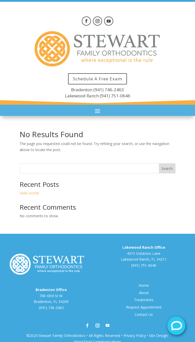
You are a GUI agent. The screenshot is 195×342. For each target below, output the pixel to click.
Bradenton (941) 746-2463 (97, 90)
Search (167, 168)
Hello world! (29, 193)
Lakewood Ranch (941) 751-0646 (97, 96)
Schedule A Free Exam (97, 79)
